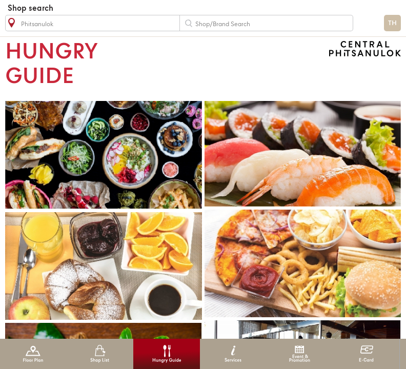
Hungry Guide (166, 354)
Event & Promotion (299, 354)
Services (233, 354)
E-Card (366, 354)
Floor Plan (33, 354)
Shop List (100, 354)
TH (392, 23)
